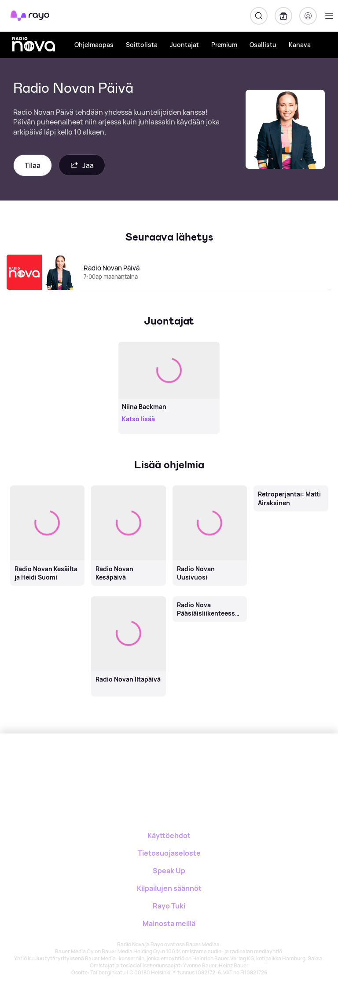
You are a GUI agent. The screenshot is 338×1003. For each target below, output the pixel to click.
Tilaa (32, 165)
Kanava (300, 44)
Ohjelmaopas (94, 44)
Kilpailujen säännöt (169, 888)
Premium (224, 44)
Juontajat (184, 44)
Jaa (82, 165)
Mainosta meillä (169, 923)
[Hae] (259, 16)
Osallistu (263, 44)
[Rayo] (134, 764)
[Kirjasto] (283, 16)
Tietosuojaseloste (169, 853)
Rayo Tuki (169, 906)
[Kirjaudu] (308, 16)
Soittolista (142, 44)
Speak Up (169, 870)
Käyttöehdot (169, 835)
